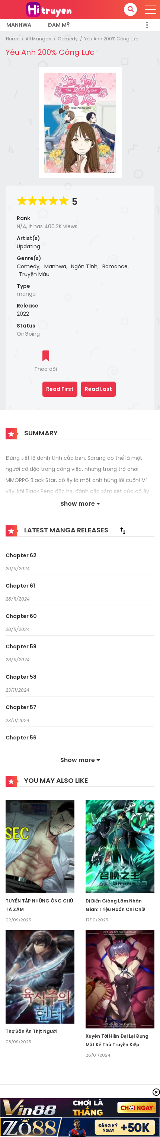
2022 (23, 314)
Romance (115, 266)
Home (12, 39)
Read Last (98, 389)
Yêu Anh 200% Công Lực (111, 39)
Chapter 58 (21, 677)
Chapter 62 (21, 555)
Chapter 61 (20, 585)
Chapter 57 (21, 707)
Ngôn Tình (84, 266)
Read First (60, 389)
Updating (28, 246)
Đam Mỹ (59, 25)
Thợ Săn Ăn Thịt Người (31, 1031)
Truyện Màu (34, 274)
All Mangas (38, 39)
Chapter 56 (21, 737)
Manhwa (18, 25)
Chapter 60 (21, 616)
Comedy (68, 39)
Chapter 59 (21, 646)
